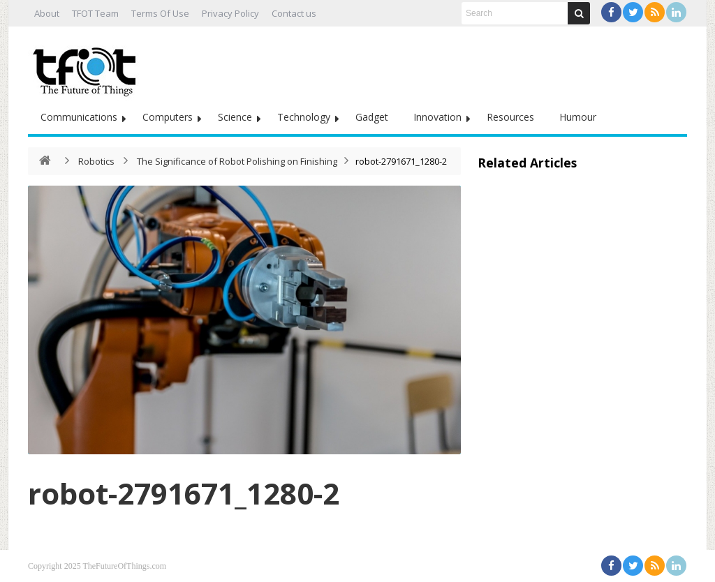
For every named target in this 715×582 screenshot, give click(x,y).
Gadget (371, 117)
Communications (78, 117)
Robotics (96, 161)
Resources (510, 117)
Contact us (294, 13)
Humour (577, 117)
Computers (167, 117)
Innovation (437, 117)
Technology (303, 117)
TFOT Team (95, 13)
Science (235, 117)
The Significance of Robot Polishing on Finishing (237, 161)
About (46, 13)
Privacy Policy (230, 13)
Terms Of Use (160, 13)
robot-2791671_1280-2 (183, 493)
